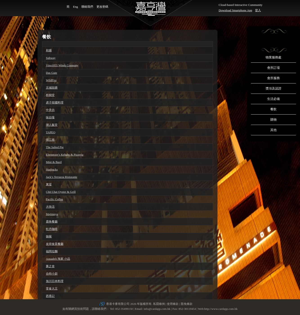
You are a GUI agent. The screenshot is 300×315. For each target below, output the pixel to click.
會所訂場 (273, 67)
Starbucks (52, 169)
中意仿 (50, 110)
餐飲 (273, 109)
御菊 (49, 236)
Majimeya (52, 214)
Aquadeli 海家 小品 (58, 258)
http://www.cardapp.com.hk (220, 308)
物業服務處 (273, 57)
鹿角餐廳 (52, 221)
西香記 (50, 296)
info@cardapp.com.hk (157, 308)
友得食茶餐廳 (54, 244)
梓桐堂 (50, 95)
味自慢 (50, 117)
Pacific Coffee (54, 199)
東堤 (49, 184)
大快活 (50, 206)
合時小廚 (52, 273)
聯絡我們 (87, 6)
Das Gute (51, 72)
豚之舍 (50, 266)
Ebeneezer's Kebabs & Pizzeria (64, 154)
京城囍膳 (52, 87)
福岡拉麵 (52, 251)
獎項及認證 (273, 88)
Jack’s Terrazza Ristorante (61, 177)
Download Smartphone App (235, 10)
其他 (273, 130)
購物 (273, 119)
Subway (51, 58)
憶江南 (50, 139)
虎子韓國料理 (54, 102)
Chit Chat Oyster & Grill (61, 191)
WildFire (51, 80)
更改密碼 (102, 6)
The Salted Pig (54, 147)
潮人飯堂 (52, 124)
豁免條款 (187, 304)
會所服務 (273, 78)
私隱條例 (159, 304)
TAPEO (50, 132)
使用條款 (173, 304)
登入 (258, 10)
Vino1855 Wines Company (62, 65)
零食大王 (52, 288)
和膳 (49, 50)
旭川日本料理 (54, 281)
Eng (75, 6)
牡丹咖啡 (52, 229)
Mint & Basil (54, 162)
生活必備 (273, 99)
